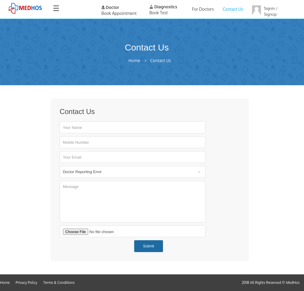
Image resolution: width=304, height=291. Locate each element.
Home (134, 60)
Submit (148, 246)
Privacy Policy (26, 282)
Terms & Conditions (59, 282)
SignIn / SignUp (271, 11)
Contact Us (233, 9)
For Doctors (203, 9)
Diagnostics (163, 6)
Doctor (110, 7)
